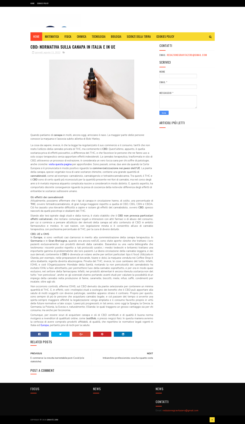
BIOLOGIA (116, 37)
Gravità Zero (52, 419)
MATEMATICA (52, 37)
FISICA (67, 37)
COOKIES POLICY (43, 3)
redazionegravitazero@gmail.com (187, 55)
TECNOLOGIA (98, 37)
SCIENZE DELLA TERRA (139, 37)
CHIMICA (81, 37)
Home (32, 3)
